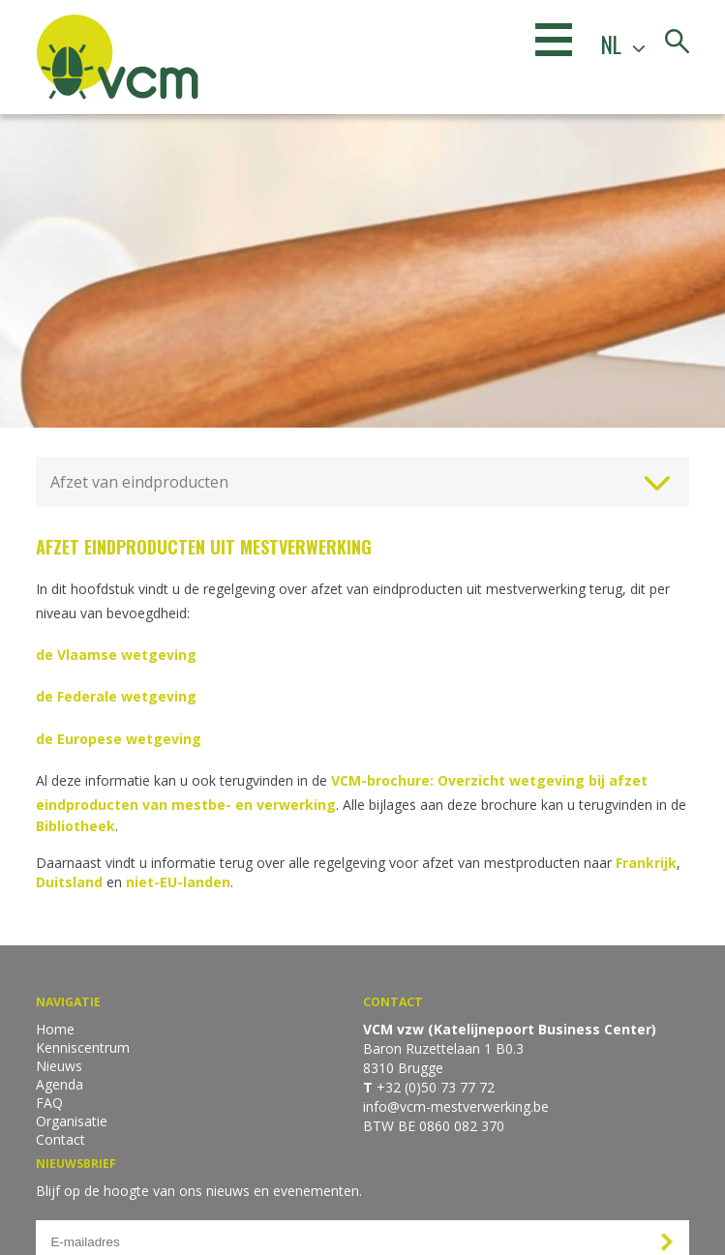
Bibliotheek (75, 826)
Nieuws (59, 1066)
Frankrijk (646, 862)
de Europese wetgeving (118, 739)
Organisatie (71, 1121)
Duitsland (71, 882)
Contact (60, 1139)
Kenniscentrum (83, 1047)
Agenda (59, 1084)
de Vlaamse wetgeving (116, 654)
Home (55, 1029)
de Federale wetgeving (116, 696)
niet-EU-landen (178, 882)
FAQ (49, 1102)
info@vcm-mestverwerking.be (456, 1106)
